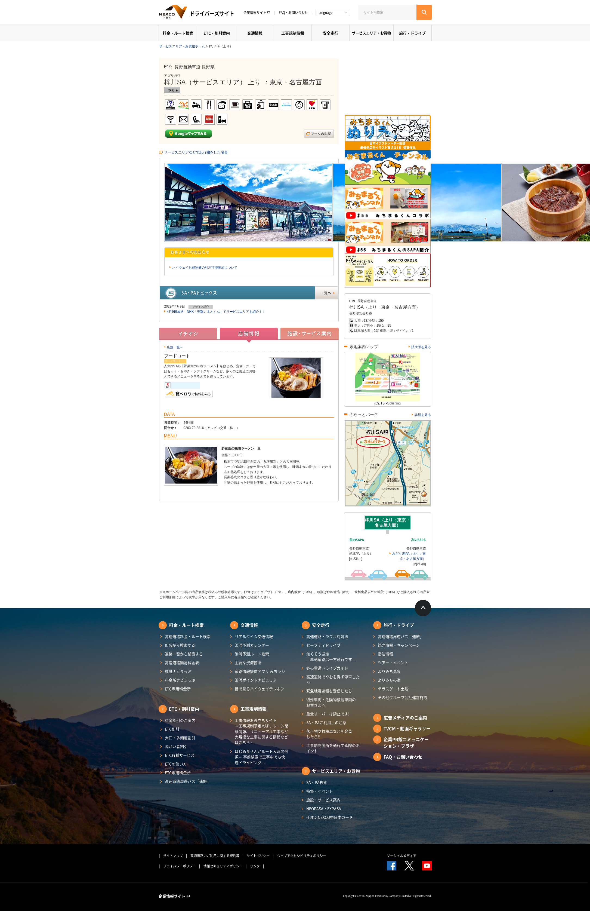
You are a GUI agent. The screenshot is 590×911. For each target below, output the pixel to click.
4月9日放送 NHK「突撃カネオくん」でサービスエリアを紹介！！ (216, 312)
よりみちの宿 (389, 680)
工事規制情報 (292, 33)
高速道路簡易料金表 (182, 662)
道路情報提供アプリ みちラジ (260, 671)
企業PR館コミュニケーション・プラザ (406, 742)
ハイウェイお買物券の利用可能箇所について (204, 267)
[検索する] (424, 12)
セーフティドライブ (323, 645)
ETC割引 (172, 729)
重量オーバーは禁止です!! (328, 713)
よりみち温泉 (389, 671)
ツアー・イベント (393, 662)
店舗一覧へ (175, 347)
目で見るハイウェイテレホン (259, 688)
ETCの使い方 (176, 763)
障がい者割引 (176, 746)
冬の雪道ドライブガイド (327, 668)
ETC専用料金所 (178, 688)
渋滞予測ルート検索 (252, 654)
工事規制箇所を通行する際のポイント (333, 748)
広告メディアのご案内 (405, 717)
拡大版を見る (421, 347)
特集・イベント (319, 791)
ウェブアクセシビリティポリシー (301, 855)
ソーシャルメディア (401, 855)
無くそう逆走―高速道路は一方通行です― (331, 656)
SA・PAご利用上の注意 (326, 722)
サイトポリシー (258, 855)
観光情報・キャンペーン (399, 645)
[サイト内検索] (387, 12)
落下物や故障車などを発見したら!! (329, 733)
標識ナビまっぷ (178, 671)
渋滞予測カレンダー (252, 645)
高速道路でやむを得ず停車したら (333, 679)
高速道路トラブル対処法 (327, 636)
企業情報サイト (256, 12)
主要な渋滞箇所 (248, 662)
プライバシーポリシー (179, 866)
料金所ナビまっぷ (180, 680)
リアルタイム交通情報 (254, 636)
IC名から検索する (180, 645)
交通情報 (254, 33)
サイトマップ (173, 855)
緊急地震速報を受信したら (329, 691)
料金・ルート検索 (178, 33)
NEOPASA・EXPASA (323, 808)
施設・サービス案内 (323, 799)
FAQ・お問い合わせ (293, 12)
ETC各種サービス (179, 755)
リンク (255, 866)
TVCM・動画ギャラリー (407, 728)
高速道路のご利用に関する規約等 (214, 855)
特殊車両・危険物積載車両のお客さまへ (331, 702)
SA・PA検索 (316, 782)
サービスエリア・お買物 (371, 32)
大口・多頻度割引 (180, 737)
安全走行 (330, 33)
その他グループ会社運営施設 (402, 697)
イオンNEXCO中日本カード (329, 817)
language (326, 12)
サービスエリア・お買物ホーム (182, 46)
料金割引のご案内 (180, 720)
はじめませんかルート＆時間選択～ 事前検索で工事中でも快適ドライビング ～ (261, 757)
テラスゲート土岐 (393, 688)
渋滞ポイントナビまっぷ (256, 680)
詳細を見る (423, 415)
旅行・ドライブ (412, 33)
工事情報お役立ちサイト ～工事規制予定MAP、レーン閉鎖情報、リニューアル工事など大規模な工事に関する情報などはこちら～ (261, 731)
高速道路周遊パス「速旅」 (188, 781)
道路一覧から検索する (184, 654)
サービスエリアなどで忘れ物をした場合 (196, 152)
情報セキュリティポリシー (223, 866)
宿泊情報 (385, 654)
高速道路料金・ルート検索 (188, 636)
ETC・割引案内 (216, 33)
